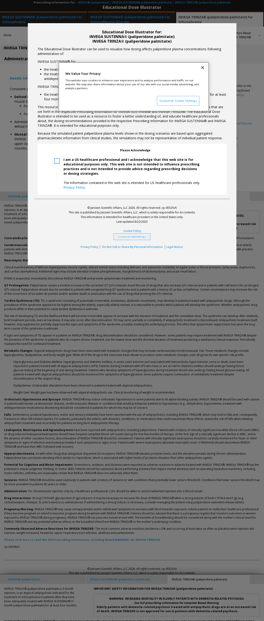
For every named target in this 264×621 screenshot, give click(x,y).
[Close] (202, 68)
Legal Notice (174, 247)
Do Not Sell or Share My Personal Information (132, 247)
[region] (133, 86)
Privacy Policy (74, 187)
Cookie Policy (132, 231)
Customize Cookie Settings (132, 236)
